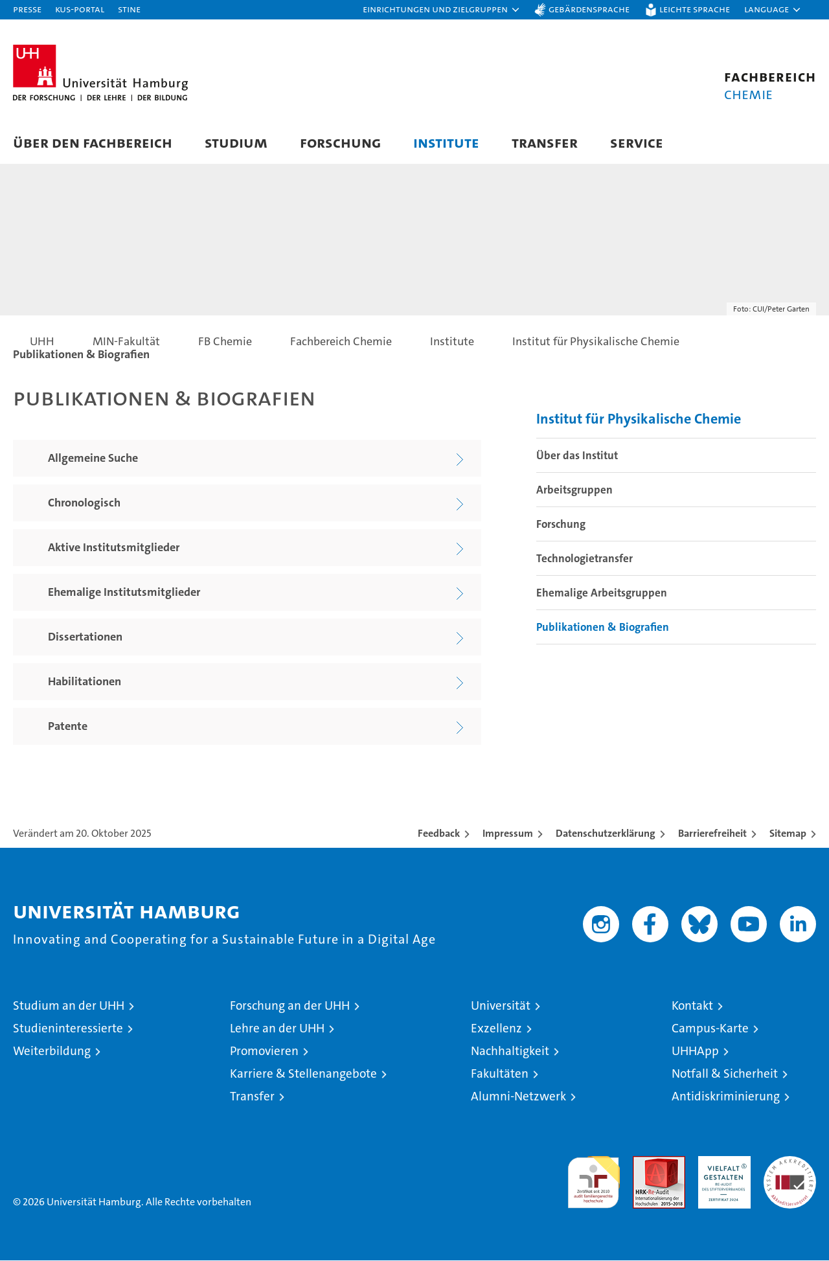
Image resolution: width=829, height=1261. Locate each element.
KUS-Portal (79, 9)
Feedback (439, 834)
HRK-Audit (721, 1163)
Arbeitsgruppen (574, 490)
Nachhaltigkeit (510, 1051)
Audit (645, 1163)
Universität (500, 1006)
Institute (446, 142)
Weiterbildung (52, 1051)
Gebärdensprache (589, 9)
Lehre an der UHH (277, 1029)
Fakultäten (499, 1074)
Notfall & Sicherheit (725, 1074)
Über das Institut (577, 456)
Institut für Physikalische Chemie (638, 419)
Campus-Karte (710, 1029)
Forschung (340, 142)
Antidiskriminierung (726, 1097)
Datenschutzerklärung (605, 834)
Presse (27, 9)
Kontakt (692, 1006)
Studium (236, 142)
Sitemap (787, 834)
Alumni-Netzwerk (518, 1097)
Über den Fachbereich (92, 142)
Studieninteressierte (68, 1029)
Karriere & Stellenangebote (303, 1074)
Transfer (545, 142)
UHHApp (695, 1051)
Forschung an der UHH (290, 1006)
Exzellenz (496, 1029)
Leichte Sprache (694, 9)
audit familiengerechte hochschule (593, 1177)
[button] (442, 9)
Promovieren (264, 1051)
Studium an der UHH (68, 1006)
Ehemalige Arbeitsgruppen (601, 593)
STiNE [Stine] (129, 9)
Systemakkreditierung (790, 1163)
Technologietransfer (584, 559)
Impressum (508, 834)
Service (636, 142)
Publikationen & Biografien (602, 627)
